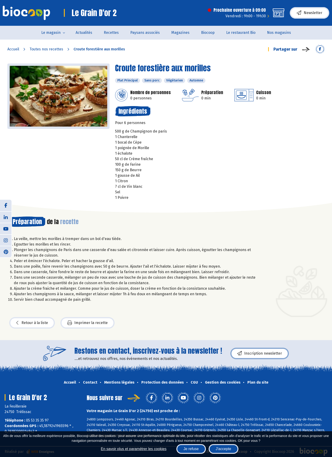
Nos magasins (279, 32)
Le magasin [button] (51, 32)
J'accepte (223, 449)
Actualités (84, 32)
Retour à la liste (32, 323)
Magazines (180, 32)
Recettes (111, 32)
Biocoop (208, 32)
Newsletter (309, 13)
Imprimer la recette (87, 323)
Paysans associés (145, 32)
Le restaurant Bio (240, 32)
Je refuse (191, 449)
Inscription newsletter (259, 353)
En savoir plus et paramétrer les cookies (133, 449)
